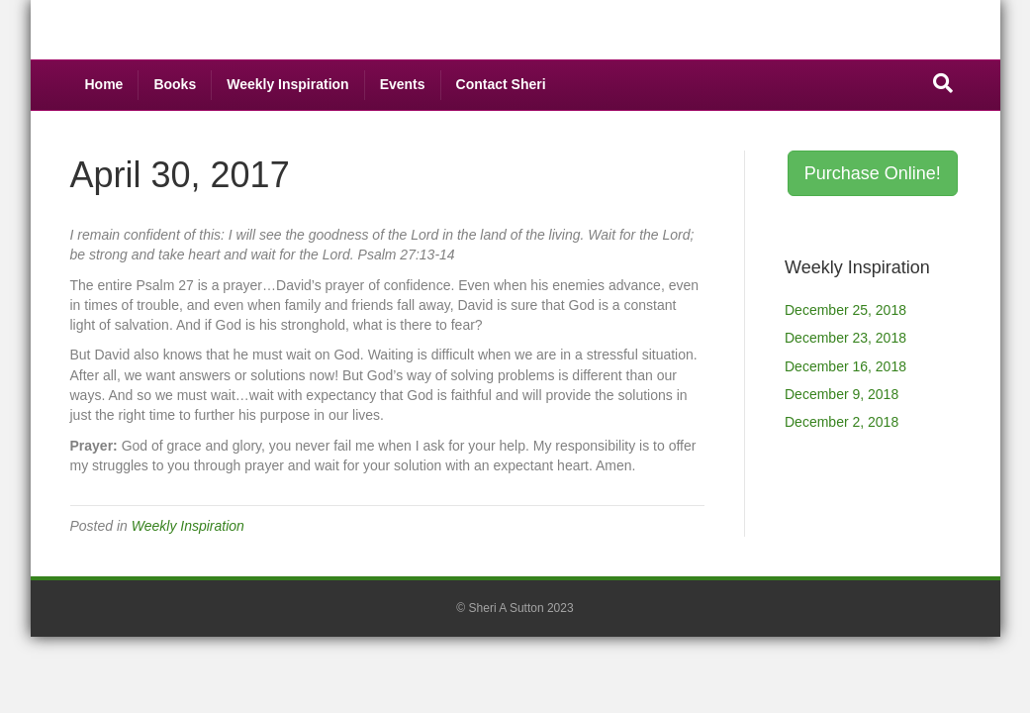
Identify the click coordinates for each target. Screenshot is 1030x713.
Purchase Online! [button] (872, 173)
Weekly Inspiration (287, 84)
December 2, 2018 (841, 422)
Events (402, 84)
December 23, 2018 (845, 338)
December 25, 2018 (845, 310)
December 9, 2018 (841, 394)
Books (174, 84)
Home (104, 84)
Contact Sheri (501, 84)
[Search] (943, 83)
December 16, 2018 (845, 366)
